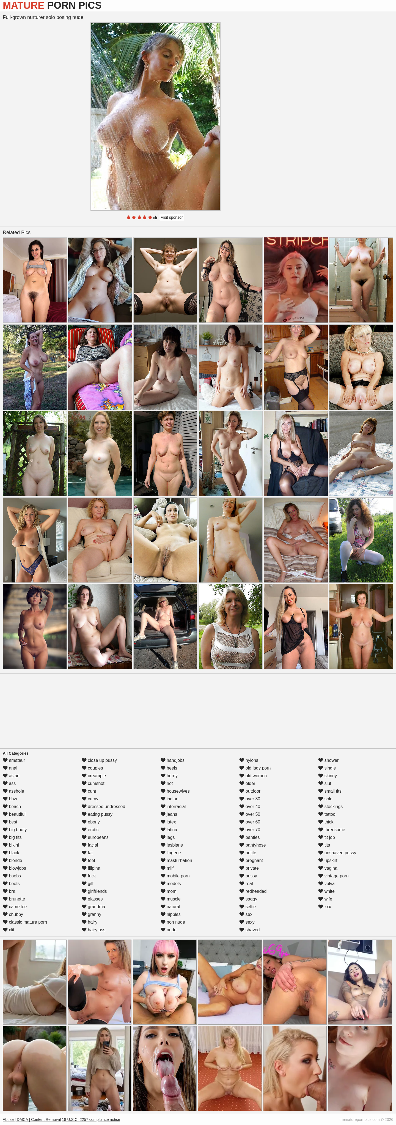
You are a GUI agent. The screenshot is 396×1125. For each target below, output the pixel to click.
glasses (92, 899)
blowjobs (14, 868)
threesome (331, 829)
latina (169, 829)
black (11, 852)
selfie (247, 906)
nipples (171, 914)
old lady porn (255, 768)
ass (9, 783)
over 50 (249, 814)
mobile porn (175, 876)
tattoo (326, 814)
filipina (91, 868)
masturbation (176, 860)
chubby (13, 914)
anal (10, 768)
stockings (330, 806)
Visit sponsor (172, 217)
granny (91, 914)
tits (324, 845)
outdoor (249, 791)
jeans (169, 814)
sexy (246, 922)
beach (12, 806)
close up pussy (99, 760)
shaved (249, 929)
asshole (13, 791)
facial (90, 845)
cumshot (93, 783)
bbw (10, 798)
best (10, 822)
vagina (327, 868)
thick (325, 822)
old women (253, 775)
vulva (326, 883)
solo (325, 798)
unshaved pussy (337, 852)
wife (325, 899)
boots (11, 883)
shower (328, 760)
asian (11, 775)
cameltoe (15, 906)
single (327, 768)
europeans (95, 837)
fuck (89, 876)
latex (168, 822)
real (246, 883)
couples (92, 768)
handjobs (173, 760)
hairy (89, 922)
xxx (324, 906)
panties (249, 837)
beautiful (14, 814)
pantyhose (252, 845)
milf (167, 868)
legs (168, 837)
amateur (14, 760)
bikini (11, 845)
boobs (12, 876)
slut (324, 783)
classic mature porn (25, 922)
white (326, 891)
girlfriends (94, 891)
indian (169, 798)
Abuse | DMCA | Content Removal (32, 1119)
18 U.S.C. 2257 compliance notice (91, 1119)
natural (170, 906)
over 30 (249, 798)
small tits (330, 791)
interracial (173, 806)
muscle (171, 899)
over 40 (249, 806)
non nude (173, 922)
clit (8, 929)
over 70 (249, 829)
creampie (94, 775)
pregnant (251, 860)
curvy (90, 798)
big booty (15, 829)
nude (169, 929)
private (248, 868)
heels (169, 768)
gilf (88, 883)
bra (9, 891)
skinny (327, 775)
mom (169, 891)
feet (88, 860)
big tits (12, 837)
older (247, 783)
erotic (90, 829)
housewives (175, 791)
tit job (326, 837)
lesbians (172, 845)
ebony (91, 822)
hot (167, 783)
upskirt (327, 860)
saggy (248, 899)
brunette (14, 899)
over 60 (249, 822)
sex (245, 914)
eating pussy (97, 814)
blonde (12, 860)
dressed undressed (103, 806)
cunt (89, 791)
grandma (93, 906)
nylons (248, 760)
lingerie (171, 852)
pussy (248, 876)
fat (87, 852)
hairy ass (93, 929)
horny (169, 775)
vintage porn (333, 876)
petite (247, 852)
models (171, 883)
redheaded (252, 891)
